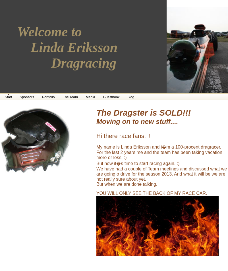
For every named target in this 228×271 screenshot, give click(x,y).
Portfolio (48, 97)
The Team (70, 97)
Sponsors (27, 97)
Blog (130, 97)
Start (8, 97)
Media (90, 97)
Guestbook (111, 97)
